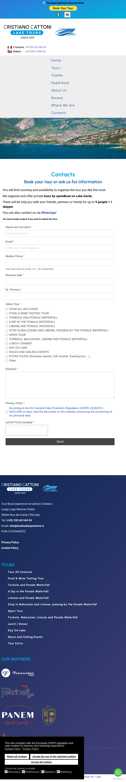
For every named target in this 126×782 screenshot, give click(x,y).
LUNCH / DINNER (20, 343)
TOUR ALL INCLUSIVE (23, 309)
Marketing (66, 772)
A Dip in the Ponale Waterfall (28, 591)
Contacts (58, 113)
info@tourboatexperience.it (27, 525)
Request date (15, 275)
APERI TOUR (17, 334)
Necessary (14, 772)
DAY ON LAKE (18, 347)
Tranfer (57, 75)
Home (56, 60)
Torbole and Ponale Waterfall (29, 585)
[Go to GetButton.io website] (118, 779)
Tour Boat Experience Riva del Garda (65, 3)
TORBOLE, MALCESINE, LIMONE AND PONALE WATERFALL (48, 339)
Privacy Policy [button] (30, 748)
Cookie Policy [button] (13, 748)
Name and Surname (19, 227)
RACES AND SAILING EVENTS (29, 352)
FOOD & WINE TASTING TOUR (29, 313)
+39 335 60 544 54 (35, 47)
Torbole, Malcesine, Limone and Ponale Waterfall (43, 617)
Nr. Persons (14, 289)
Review (57, 98)
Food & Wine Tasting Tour (26, 578)
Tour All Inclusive (20, 572)
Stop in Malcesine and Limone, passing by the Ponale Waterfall (52, 604)
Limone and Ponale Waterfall (28, 598)
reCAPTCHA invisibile (20, 422)
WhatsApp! (48, 213)
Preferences (32, 772)
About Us (58, 90)
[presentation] (27, 430)
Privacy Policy (15, 403)
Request (12, 369)
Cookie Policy (9, 548)
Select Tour (13, 304)
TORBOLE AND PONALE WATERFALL (33, 317)
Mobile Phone (15, 256)
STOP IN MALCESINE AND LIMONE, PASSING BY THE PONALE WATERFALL (59, 330)
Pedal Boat (60, 83)
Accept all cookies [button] (41, 762)
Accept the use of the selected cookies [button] (54, 756)
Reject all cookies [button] (17, 756)
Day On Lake (17, 630)
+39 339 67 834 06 (35, 51)
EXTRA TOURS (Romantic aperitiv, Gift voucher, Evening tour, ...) (49, 356)
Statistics (49, 772)
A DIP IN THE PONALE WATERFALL (32, 321)
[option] (58, 14)
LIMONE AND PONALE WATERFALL (32, 326)
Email (10, 241)
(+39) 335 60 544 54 (19, 520)
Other (12, 360)
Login (98, 776)
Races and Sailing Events (25, 637)
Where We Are (63, 105)
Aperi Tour (15, 611)
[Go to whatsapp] (118, 772)
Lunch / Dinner (18, 624)
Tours (55, 68)
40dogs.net (88, 776)
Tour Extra (15, 643)
